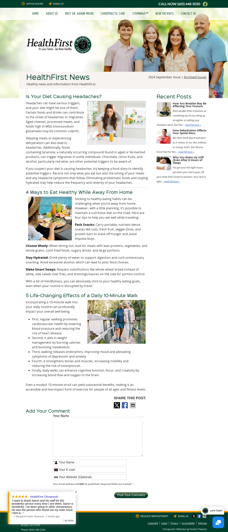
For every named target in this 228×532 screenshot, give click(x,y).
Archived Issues (195, 77)
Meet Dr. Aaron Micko (79, 13)
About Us (52, 13)
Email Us (55, 4)
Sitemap (202, 523)
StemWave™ (140, 13)
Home (35, 13)
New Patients (164, 13)
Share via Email (133, 405)
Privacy (174, 523)
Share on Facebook (125, 405)
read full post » (193, 124)
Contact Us (188, 13)
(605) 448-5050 (188, 4)
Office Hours (32, 4)
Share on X (117, 405)
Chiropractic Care (113, 13)
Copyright (153, 523)
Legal (164, 523)
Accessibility (188, 523)
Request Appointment (151, 516)
